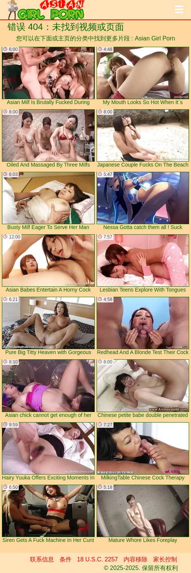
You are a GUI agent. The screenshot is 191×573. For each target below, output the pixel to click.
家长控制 (165, 559)
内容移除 (136, 559)
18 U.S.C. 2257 (97, 559)
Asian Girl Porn (155, 38)
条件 (66, 559)
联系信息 (42, 559)
